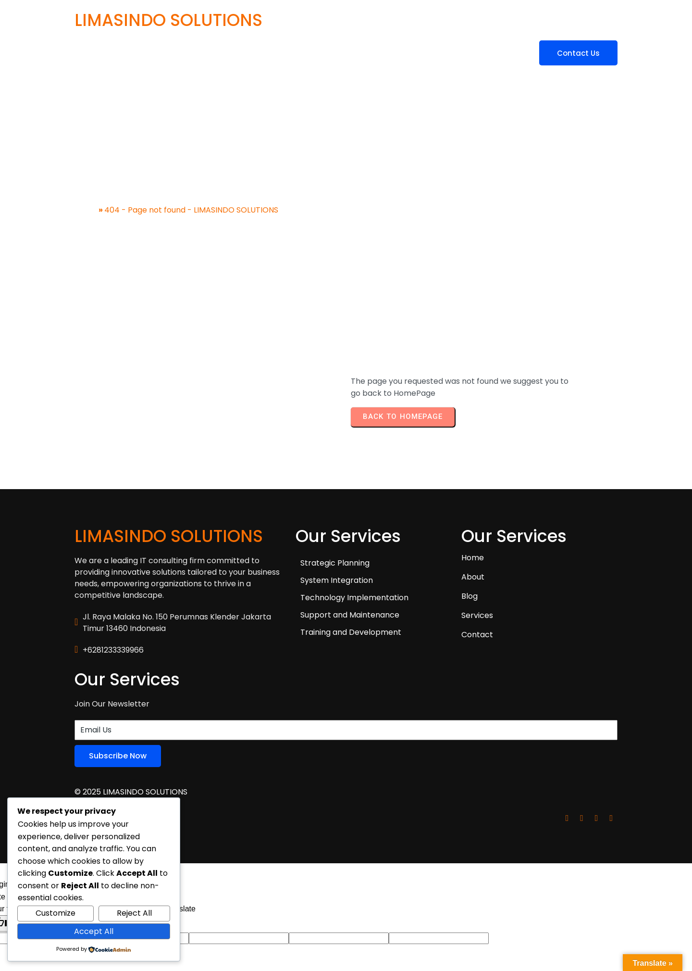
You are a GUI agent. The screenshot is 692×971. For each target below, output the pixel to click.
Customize (55, 913)
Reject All (134, 913)
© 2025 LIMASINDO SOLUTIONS (130, 719)
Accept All (93, 931)
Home (85, 196)
